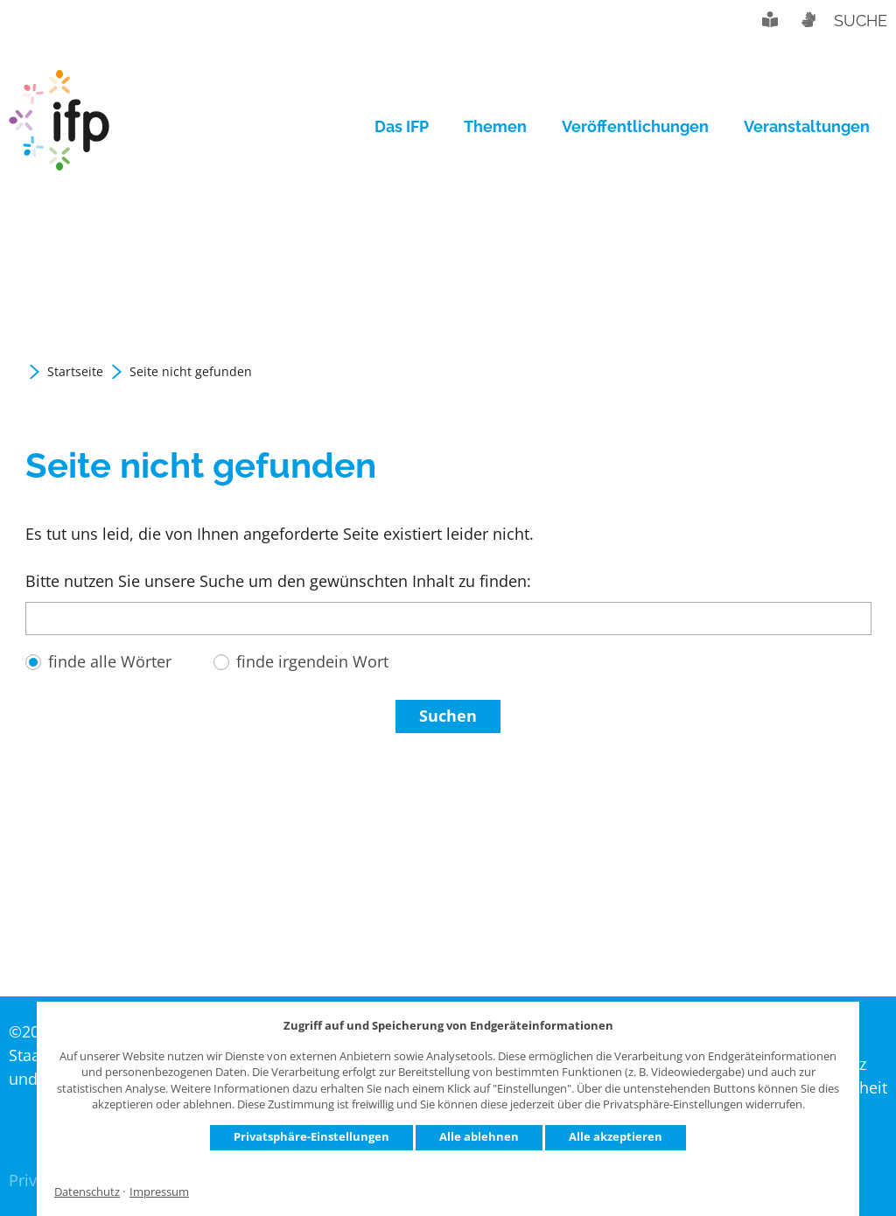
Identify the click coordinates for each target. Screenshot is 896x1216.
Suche (860, 20)
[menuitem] (410, 127)
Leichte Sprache (770, 19)
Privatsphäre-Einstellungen (311, 1136)
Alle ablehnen (479, 1136)
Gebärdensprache (807, 19)
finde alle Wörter (110, 661)
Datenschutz (87, 1192)
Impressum (159, 1192)
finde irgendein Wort (312, 661)
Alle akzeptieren (615, 1136)
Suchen (448, 715)
